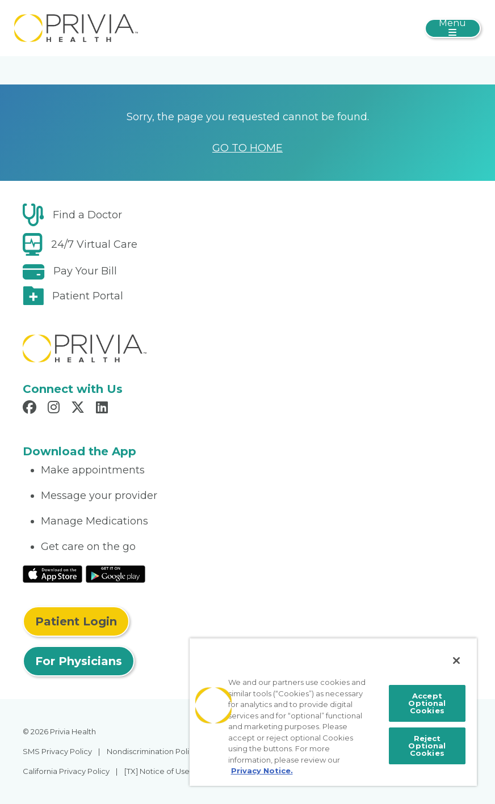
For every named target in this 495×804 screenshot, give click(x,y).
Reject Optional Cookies (427, 746)
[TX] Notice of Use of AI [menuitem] (165, 771)
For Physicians (78, 661)
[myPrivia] (76, 27)
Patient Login (76, 621)
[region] (333, 712)
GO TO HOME (247, 148)
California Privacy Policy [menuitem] (66, 771)
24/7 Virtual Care (94, 244)
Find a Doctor (87, 215)
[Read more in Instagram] (55, 409)
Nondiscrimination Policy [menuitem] (152, 751)
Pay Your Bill (85, 271)
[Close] (456, 660)
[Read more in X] (79, 409)
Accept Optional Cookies (427, 703)
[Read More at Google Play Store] (115, 573)
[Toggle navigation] (453, 28)
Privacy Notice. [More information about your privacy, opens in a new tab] (262, 770)
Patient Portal (87, 296)
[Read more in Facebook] (31, 409)
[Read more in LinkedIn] (103, 409)
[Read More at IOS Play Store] (52, 573)
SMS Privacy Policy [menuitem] (57, 751)
